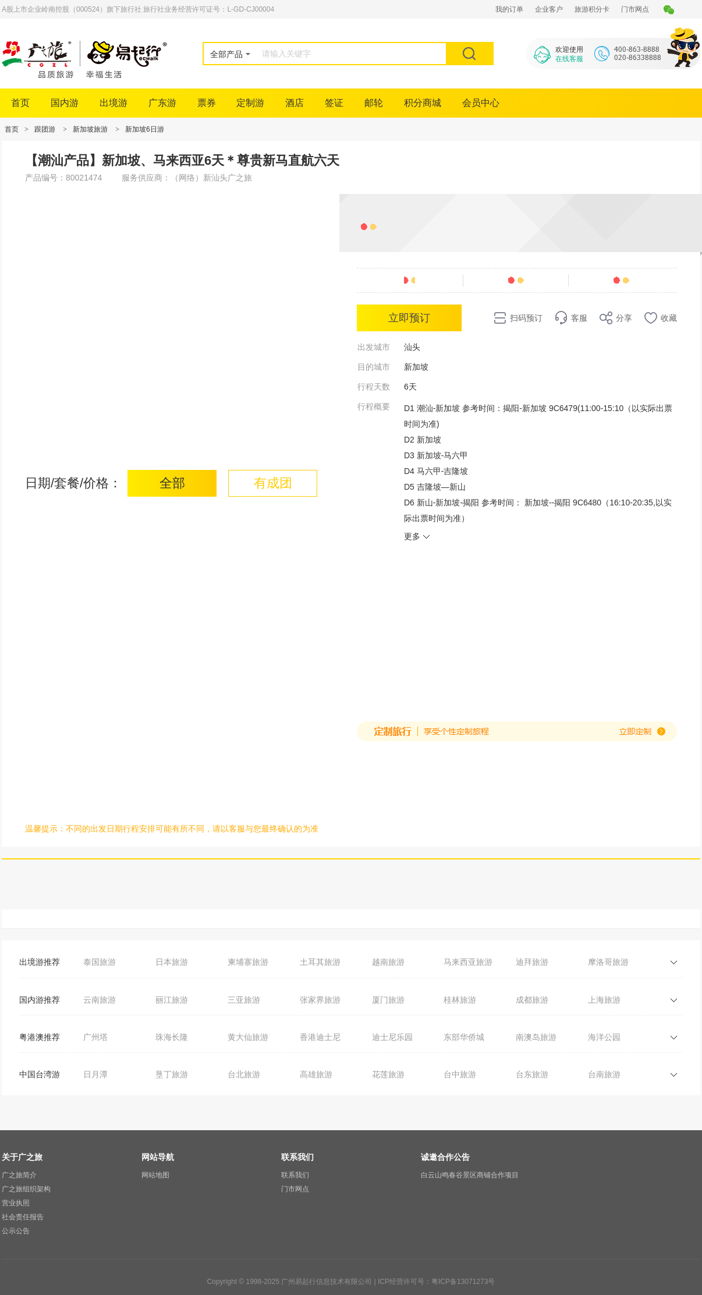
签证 (334, 103)
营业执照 (16, 1203)
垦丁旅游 (171, 1074)
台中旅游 (460, 1074)
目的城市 (373, 366)
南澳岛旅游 (536, 1037)
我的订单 (509, 9)
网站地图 (155, 1175)
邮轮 (373, 103)
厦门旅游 (388, 999)
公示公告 (16, 1231)
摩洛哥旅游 (608, 962)
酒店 (294, 103)
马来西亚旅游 (468, 962)
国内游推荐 (39, 999)
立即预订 (409, 318)
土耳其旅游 (320, 962)
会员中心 (480, 103)
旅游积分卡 (592, 9)
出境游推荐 (39, 962)
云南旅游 (99, 999)
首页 (20, 103)
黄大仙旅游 (248, 1037)
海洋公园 (604, 1037)
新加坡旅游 (90, 129)
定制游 (250, 103)
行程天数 (373, 386)
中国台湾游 (39, 1074)
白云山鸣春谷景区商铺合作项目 (470, 1175)
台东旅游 (532, 1074)
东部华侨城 (464, 1037)
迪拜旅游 (532, 962)
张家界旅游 (320, 999)
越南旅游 (388, 962)
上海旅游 (604, 999)
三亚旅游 (244, 999)
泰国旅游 (99, 962)
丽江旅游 (171, 999)
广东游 (162, 103)
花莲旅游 (388, 1074)
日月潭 (95, 1074)
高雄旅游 (316, 1074)
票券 (206, 103)
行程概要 (373, 406)
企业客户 (549, 9)
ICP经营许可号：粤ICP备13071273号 (436, 1282)
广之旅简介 (19, 1175)
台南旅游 (604, 1074)
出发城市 (373, 347)
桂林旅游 (460, 999)
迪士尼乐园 (392, 1037)
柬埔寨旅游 (248, 962)
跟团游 (44, 129)
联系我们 (295, 1175)
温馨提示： (45, 828)
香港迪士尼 (320, 1037)
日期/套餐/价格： (73, 483)
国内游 (65, 103)
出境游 (113, 103)
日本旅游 (171, 962)
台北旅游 (244, 1074)
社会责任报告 (23, 1217)
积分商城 (422, 103)
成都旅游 (532, 999)
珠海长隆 (171, 1037)
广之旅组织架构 (26, 1189)
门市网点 (635, 9)
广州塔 (95, 1037)
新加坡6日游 (144, 129)
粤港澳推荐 (39, 1037)
